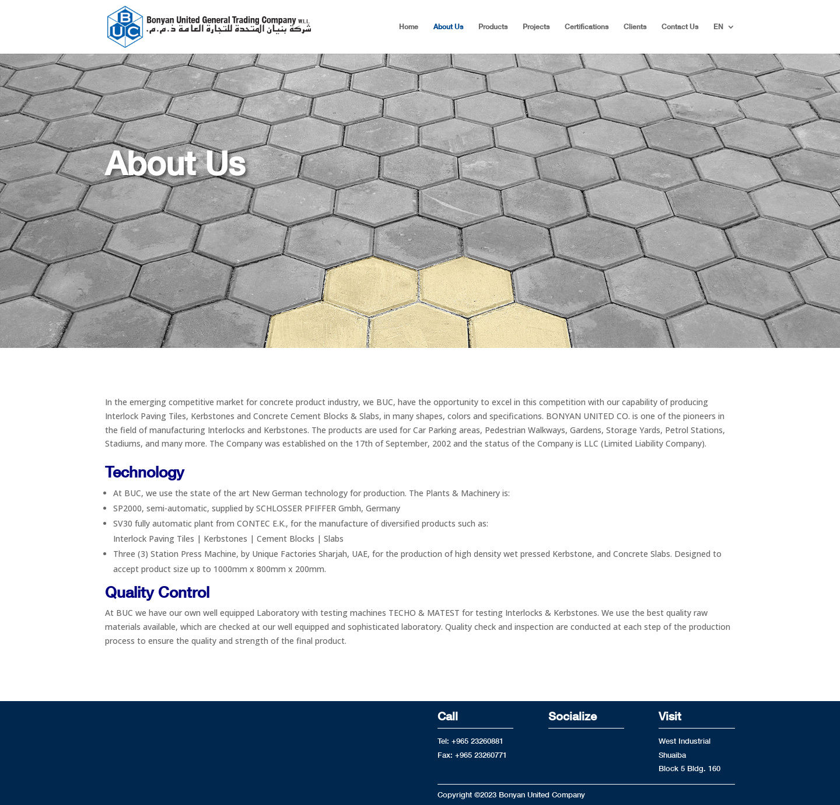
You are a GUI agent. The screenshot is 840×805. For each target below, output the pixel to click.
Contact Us (680, 27)
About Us (448, 27)
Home (408, 27)
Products (493, 27)
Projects (536, 27)
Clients (635, 27)
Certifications (586, 27)
